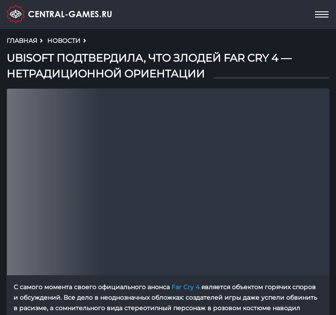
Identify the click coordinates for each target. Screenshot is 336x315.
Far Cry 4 (186, 287)
